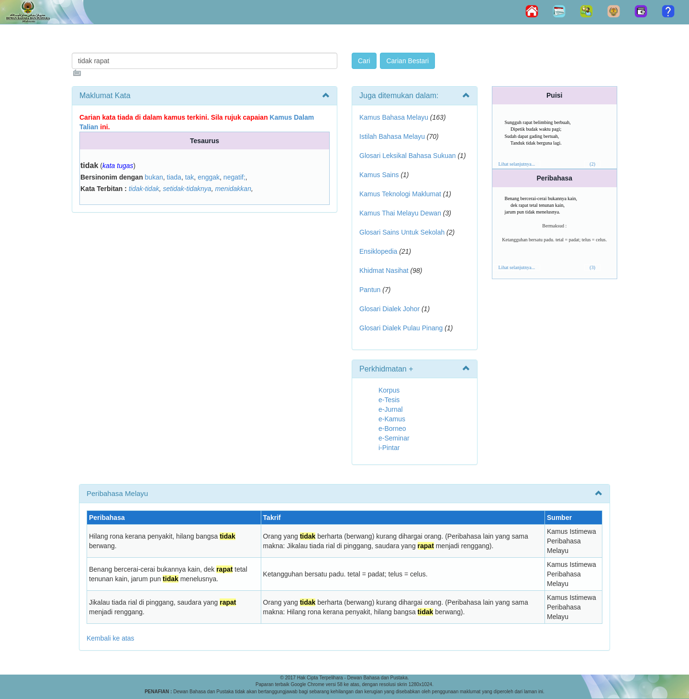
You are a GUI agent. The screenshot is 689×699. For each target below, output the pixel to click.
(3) (592, 267)
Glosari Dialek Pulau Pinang (401, 328)
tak (189, 177)
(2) (592, 164)
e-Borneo (392, 428)
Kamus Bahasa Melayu (394, 117)
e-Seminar (394, 438)
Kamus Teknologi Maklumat (400, 194)
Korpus (389, 390)
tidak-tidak (144, 188)
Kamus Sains (379, 175)
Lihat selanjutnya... (517, 164)
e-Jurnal (390, 409)
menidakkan (233, 188)
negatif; (234, 177)
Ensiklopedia (378, 251)
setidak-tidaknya (187, 188)
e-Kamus (391, 419)
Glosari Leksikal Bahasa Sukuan (407, 155)
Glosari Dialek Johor (389, 309)
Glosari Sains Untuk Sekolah (402, 232)
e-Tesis (389, 400)
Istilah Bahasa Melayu (392, 136)
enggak (209, 177)
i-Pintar (389, 447)
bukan (154, 177)
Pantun (369, 289)
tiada (174, 177)
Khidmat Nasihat (384, 270)
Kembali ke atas (110, 638)
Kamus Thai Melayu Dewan (400, 213)
